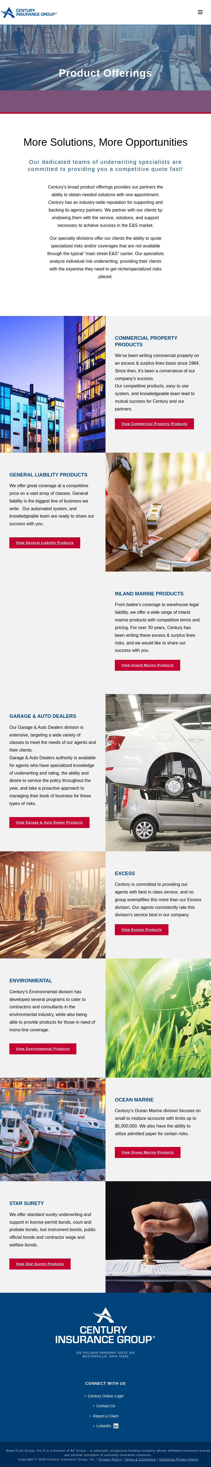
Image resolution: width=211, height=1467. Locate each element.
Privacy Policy (110, 1459)
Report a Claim (104, 1416)
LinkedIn (102, 1426)
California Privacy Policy (178, 1459)
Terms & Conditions (140, 1459)
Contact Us (104, 1406)
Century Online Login (104, 1396)
